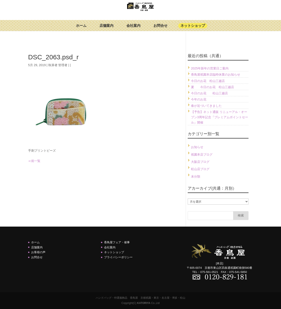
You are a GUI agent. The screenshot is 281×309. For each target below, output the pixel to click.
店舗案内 (106, 29)
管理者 (62, 65)
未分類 (195, 176)
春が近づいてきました (206, 105)
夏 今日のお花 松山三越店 (212, 87)
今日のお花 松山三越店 (208, 81)
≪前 (31, 161)
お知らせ (197, 147)
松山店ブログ (200, 169)
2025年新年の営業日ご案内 (210, 68)
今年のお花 (198, 99)
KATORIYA (143, 303)
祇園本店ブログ (202, 154)
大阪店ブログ (200, 162)
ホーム (81, 29)
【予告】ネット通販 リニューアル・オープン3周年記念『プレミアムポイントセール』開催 (219, 117)
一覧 (37, 161)
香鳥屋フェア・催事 (117, 242)
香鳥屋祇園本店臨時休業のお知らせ (215, 74)
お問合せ (160, 29)
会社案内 (133, 29)
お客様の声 (38, 252)
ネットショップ (192, 29)
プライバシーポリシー (118, 257)
